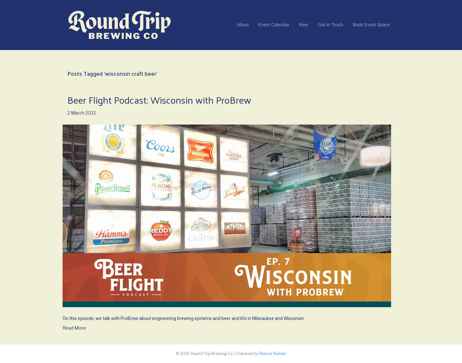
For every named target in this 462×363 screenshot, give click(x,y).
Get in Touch (330, 24)
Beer (304, 24)
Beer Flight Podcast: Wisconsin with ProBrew (159, 99)
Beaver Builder (273, 353)
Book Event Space (371, 24)
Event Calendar (273, 24)
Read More (74, 328)
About (243, 24)
